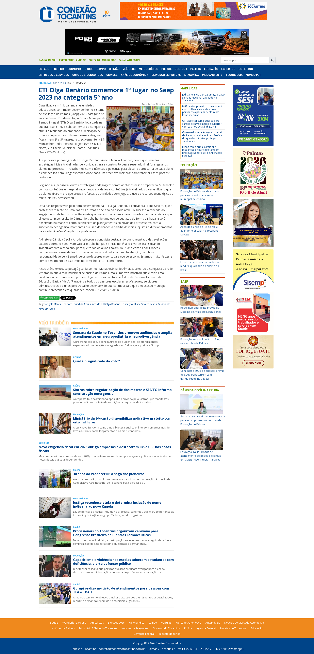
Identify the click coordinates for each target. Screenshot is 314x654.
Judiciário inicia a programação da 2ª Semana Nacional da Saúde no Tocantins (203, 97)
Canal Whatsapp (129, 60)
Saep (52, 309)
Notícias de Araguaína (134, 628)
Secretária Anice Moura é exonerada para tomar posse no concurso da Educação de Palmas (202, 420)
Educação (211, 69)
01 (58, 83)
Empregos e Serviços (54, 75)
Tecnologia (234, 75)
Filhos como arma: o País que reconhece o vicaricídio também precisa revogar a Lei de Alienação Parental (202, 151)
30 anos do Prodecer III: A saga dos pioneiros (108, 474)
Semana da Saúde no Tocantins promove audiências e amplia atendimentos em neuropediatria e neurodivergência (122, 334)
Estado (44, 69)
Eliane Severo (141, 304)
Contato (94, 60)
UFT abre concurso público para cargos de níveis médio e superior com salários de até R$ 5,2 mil (201, 123)
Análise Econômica (134, 75)
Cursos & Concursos (87, 75)
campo (153, 622)
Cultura (181, 69)
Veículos (129, 69)
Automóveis (212, 622)
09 (54, 83)
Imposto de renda (170, 634)
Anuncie (81, 60)
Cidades (112, 75)
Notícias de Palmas (63, 628)
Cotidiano (245, 69)
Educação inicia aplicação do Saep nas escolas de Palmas (200, 341)
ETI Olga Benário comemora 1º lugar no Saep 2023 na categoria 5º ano (106, 93)
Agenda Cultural (206, 628)
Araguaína (191, 75)
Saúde (89, 69)
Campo (101, 69)
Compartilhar (49, 297)
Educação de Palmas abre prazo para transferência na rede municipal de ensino (199, 195)
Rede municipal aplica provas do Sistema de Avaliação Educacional (200, 309)
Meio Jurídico (148, 69)
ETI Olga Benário (110, 304)
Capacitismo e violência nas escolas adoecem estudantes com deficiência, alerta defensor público (123, 561)
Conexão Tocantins (83, 649)
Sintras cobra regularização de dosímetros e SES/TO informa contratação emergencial (122, 392)
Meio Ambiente (212, 75)
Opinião (114, 69)
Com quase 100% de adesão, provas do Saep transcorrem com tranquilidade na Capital (202, 374)
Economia (74, 69)
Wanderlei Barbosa (74, 622)
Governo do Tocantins (166, 628)
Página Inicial (48, 60)
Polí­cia (166, 69)
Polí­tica (58, 69)
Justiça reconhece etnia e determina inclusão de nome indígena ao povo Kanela (117, 504)
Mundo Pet (253, 75)
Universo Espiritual (166, 75)
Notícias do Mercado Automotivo (244, 622)
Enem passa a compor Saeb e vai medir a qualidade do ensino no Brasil (200, 266)
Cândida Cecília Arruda (87, 304)
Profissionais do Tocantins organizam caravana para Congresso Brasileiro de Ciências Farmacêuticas (115, 533)
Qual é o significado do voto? (96, 361)
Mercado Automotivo (188, 622)
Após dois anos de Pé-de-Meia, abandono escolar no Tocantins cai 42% (199, 230)
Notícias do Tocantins (233, 628)
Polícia (188, 628)
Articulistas (97, 622)
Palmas (195, 69)
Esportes (228, 69)
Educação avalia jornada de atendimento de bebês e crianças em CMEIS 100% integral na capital (200, 455)
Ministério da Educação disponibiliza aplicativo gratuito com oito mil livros (122, 420)
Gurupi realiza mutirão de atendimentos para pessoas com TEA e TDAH (121, 590)
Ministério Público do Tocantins (98, 628)
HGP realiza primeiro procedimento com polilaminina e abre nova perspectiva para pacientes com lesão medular (203, 111)
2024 (63, 83)
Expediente (66, 60)
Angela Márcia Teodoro (58, 304)
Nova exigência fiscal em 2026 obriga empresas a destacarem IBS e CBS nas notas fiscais (105, 449)
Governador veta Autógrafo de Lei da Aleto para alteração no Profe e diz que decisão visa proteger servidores (202, 137)
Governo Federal (144, 634)
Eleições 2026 (116, 622)
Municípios (109, 60)
